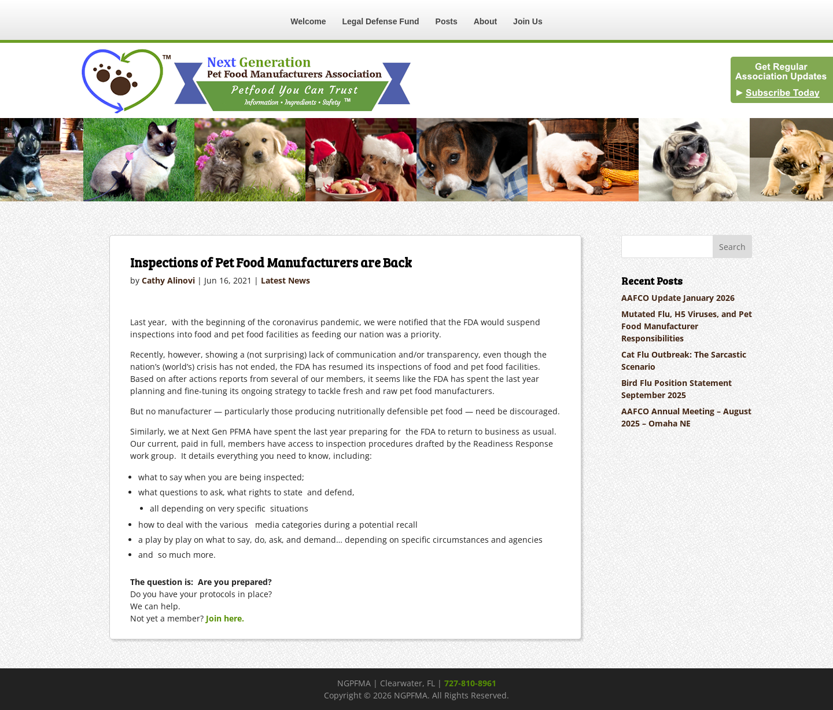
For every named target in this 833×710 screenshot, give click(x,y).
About (485, 21)
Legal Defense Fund (380, 21)
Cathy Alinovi (168, 280)
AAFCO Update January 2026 (678, 297)
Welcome (308, 21)
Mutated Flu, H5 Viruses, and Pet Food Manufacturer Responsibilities (686, 326)
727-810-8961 (470, 683)
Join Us (528, 21)
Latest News (285, 280)
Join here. (225, 618)
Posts (447, 21)
